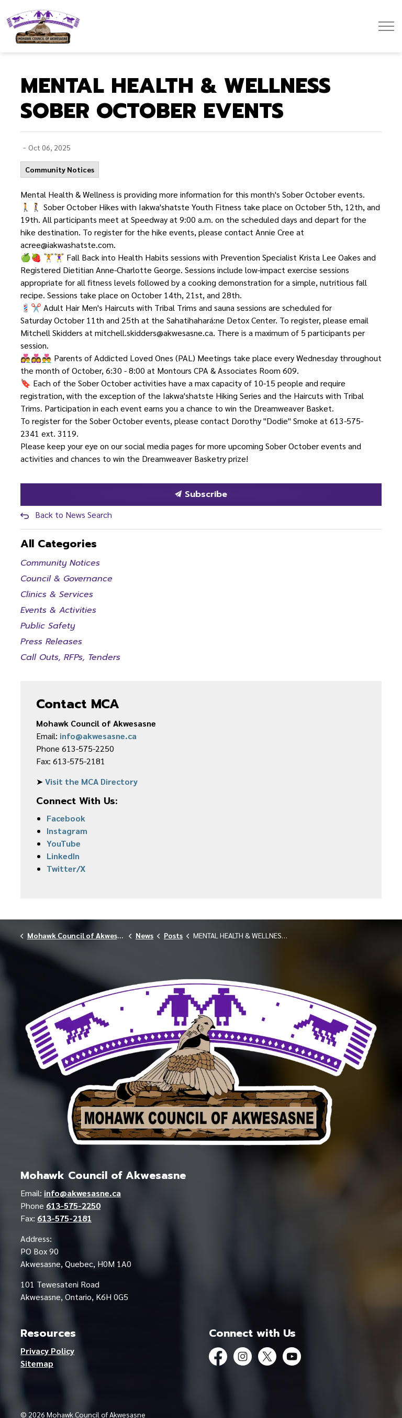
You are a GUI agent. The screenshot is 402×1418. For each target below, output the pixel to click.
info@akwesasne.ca (98, 735)
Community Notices (59, 169)
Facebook (66, 818)
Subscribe (201, 494)
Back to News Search (73, 514)
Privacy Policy (47, 1350)
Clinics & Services (56, 594)
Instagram (67, 830)
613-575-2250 (73, 1205)
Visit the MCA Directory (91, 781)
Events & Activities (58, 610)
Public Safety (47, 626)
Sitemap (36, 1363)
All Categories (58, 543)
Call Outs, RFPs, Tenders (70, 657)
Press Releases (51, 641)
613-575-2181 (64, 1218)
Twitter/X (66, 868)
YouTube (64, 843)
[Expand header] (386, 26)
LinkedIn (63, 855)
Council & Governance (66, 578)
